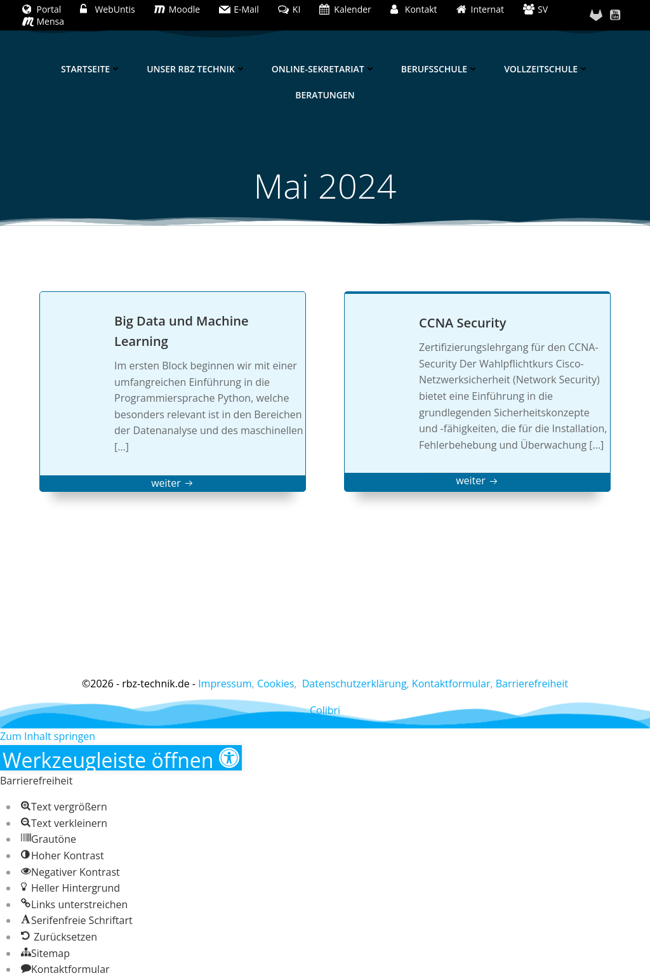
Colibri (325, 710)
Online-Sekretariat (324, 69)
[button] (121, 757)
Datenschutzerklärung (354, 684)
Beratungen (324, 95)
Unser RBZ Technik (196, 69)
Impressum (224, 684)
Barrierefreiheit (532, 684)
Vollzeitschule (546, 69)
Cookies (275, 684)
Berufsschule (440, 69)
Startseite (91, 69)
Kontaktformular (451, 684)
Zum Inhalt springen (47, 736)
